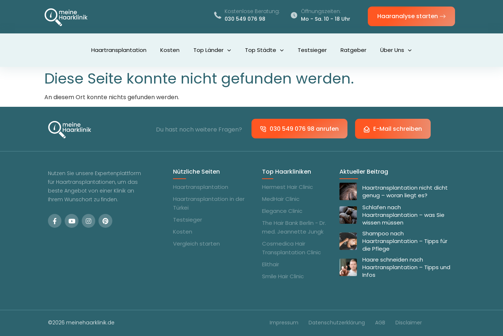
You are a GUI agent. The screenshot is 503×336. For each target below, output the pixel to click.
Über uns (396, 50)
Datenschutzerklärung (337, 322)
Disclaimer (408, 322)
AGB (380, 322)
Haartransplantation (118, 50)
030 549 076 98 (245, 19)
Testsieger (312, 50)
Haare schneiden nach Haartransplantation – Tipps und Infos (406, 267)
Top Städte (264, 50)
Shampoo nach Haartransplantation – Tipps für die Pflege (404, 241)
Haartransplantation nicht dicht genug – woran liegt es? (405, 191)
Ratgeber (353, 50)
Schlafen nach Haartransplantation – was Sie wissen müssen (403, 214)
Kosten (170, 50)
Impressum (284, 322)
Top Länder (212, 50)
